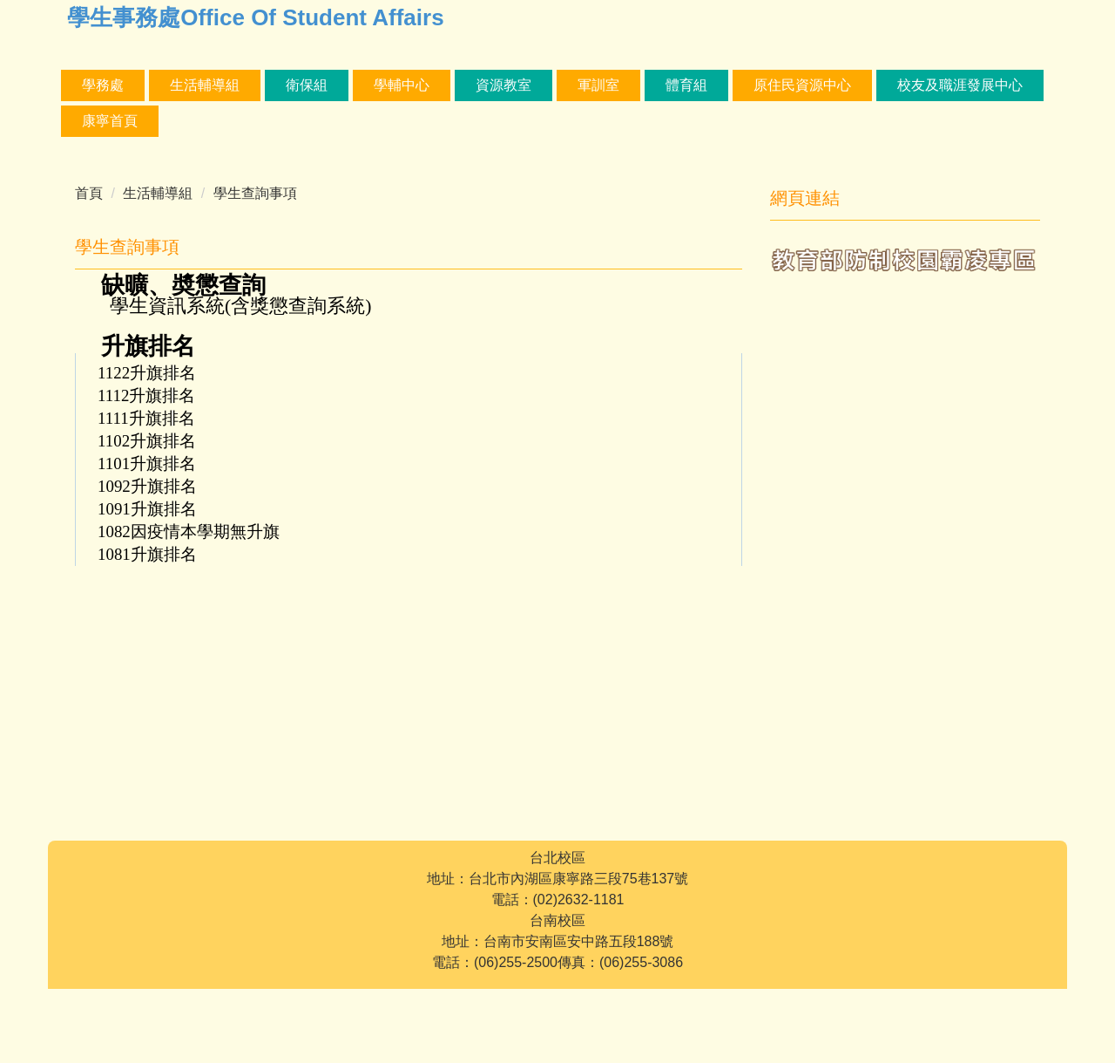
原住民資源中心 (918, 85)
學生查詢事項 (255, 193)
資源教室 (619, 85)
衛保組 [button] (422, 85)
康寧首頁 (281, 120)
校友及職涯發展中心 (144, 120)
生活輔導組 (320, 85)
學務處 (103, 85)
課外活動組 (205, 85)
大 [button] (727, 284)
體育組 (802, 85)
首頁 (89, 193)
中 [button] (692, 284)
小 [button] (659, 284)
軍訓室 (714, 85)
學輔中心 (517, 85)
